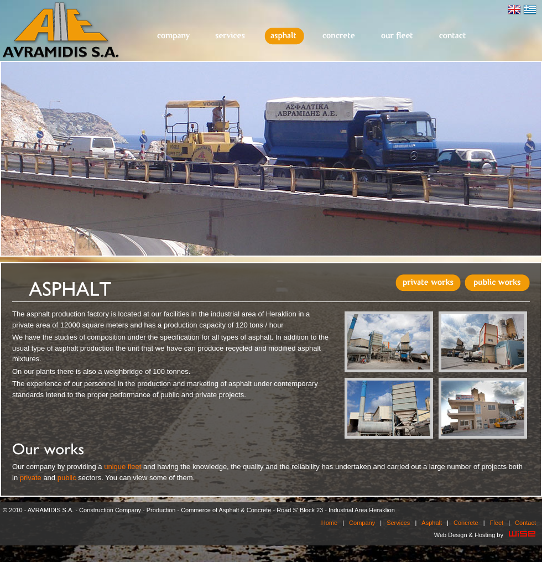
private (30, 477)
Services (230, 36)
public (67, 477)
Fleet (397, 36)
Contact (453, 36)
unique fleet (122, 466)
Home (329, 522)
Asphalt (284, 36)
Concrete (339, 36)
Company (173, 36)
